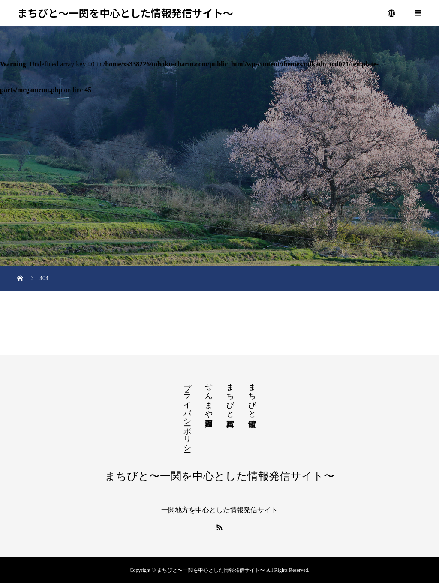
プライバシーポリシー (187, 413)
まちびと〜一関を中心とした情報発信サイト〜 (125, 13)
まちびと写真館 (230, 396)
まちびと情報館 (252, 396)
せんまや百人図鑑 (208, 396)
